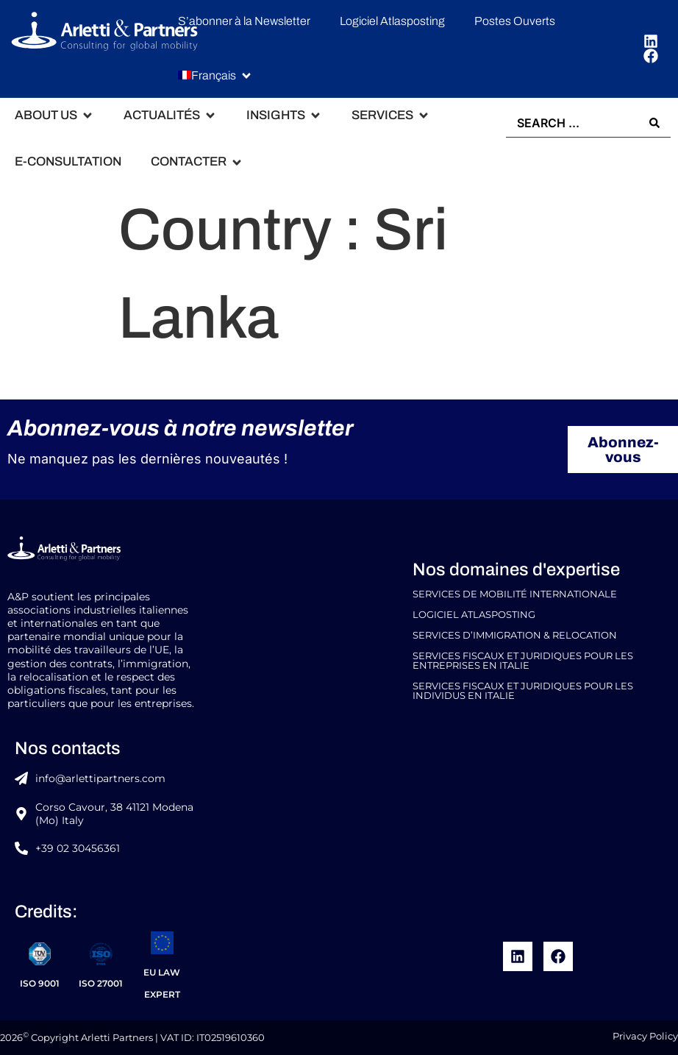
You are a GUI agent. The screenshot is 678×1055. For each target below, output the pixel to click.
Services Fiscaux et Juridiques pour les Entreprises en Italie (523, 660)
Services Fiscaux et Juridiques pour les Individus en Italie (523, 690)
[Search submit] (654, 122)
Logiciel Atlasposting (474, 614)
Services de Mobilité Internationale (515, 594)
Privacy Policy (645, 1036)
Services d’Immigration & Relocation (515, 635)
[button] (215, 76)
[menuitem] (207, 76)
